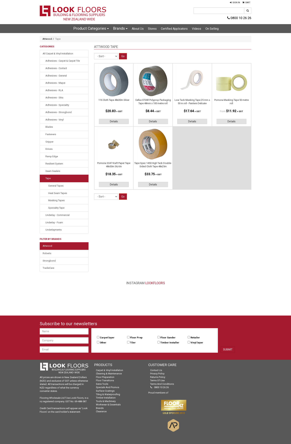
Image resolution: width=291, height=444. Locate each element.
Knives (49, 149)
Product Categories (91, 28)
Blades (49, 126)
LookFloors (155, 283)
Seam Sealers (52, 171)
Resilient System (54, 163)
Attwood (47, 38)
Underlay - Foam (54, 222)
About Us (138, 28)
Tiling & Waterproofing (108, 394)
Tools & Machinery (106, 401)
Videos (196, 28)
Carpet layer (107, 337)
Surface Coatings (105, 390)
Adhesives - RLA (54, 90)
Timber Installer (169, 342)
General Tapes (55, 185)
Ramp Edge (51, 156)
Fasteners (50, 134)
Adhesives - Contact (56, 68)
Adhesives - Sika (54, 97)
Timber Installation (106, 397)
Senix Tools (102, 384)
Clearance (101, 411)
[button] (235, 2)
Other (103, 342)
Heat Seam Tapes (57, 193)
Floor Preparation (105, 377)
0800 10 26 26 (239, 18)
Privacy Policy (157, 373)
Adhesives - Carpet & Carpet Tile (62, 60)
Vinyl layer (197, 342)
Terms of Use (157, 380)
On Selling (212, 28)
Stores (152, 28)
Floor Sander (168, 337)
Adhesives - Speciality (57, 105)
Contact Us (156, 370)
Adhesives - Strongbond (58, 112)
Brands (120, 28)
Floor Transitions (105, 380)
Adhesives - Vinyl (54, 119)
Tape (48, 178)
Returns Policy (157, 377)
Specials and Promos (107, 387)
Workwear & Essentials (108, 404)
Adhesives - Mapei (55, 82)
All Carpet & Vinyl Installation (58, 53)
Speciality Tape (56, 207)
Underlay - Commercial (57, 215)
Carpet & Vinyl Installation (109, 370)
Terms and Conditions (162, 384)
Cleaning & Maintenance (109, 373)
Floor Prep (136, 337)
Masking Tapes (56, 200)
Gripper (49, 141)
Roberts (47, 253)
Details (114, 121)
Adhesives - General (56, 75)
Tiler (133, 342)
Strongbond (49, 260)
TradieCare (48, 268)
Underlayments (53, 229)
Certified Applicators (174, 28)
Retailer (195, 337)
